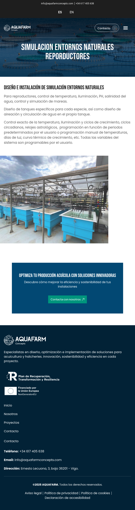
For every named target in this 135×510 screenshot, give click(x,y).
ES (60, 12)
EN (72, 12)
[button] (125, 28)
